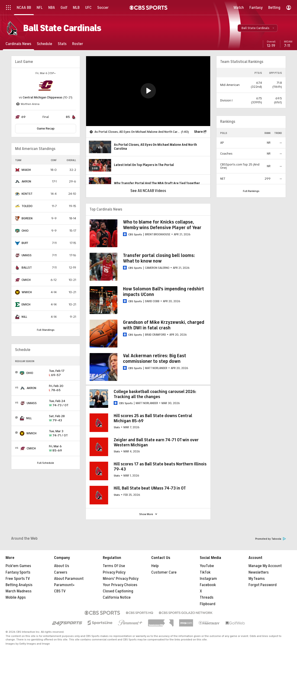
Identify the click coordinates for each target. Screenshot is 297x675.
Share (198, 132)
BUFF (25, 243)
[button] (258, 28)
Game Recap (46, 128)
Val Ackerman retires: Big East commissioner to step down (154, 358)
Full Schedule (45, 462)
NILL (24, 317)
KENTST (27, 194)
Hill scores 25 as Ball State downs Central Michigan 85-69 (153, 418)
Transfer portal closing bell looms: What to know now (159, 258)
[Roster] (77, 43)
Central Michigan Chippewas (42, 97)
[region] (148, 91)
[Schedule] (44, 43)
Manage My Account (265, 566)
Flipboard (207, 604)
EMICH (26, 304)
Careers (60, 572)
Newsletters (259, 572)
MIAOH (26, 170)
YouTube (207, 566)
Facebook (208, 585)
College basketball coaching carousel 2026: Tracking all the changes (155, 394)
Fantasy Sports (18, 572)
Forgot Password (263, 585)
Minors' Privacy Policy (121, 578)
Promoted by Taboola (270, 538)
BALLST (27, 267)
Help (155, 566)
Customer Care (164, 572)
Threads (206, 597)
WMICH (27, 292)
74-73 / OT (62, 403)
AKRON (26, 181)
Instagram (208, 578)
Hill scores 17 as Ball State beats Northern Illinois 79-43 (160, 466)
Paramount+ (64, 585)
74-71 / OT (62, 433)
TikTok (205, 572)
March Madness (19, 591)
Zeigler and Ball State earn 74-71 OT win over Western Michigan (156, 442)
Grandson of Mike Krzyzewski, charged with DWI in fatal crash (163, 325)
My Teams (257, 578)
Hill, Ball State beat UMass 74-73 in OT (150, 488)
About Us (61, 566)
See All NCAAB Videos (148, 190)
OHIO (25, 231)
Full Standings (46, 329)
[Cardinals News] (18, 43)
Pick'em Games (18, 566)
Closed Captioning (118, 591)
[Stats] (62, 43)
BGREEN (27, 218)
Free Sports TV (18, 578)
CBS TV (60, 591)
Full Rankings (251, 191)
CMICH (26, 280)
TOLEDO (27, 206)
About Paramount (69, 578)
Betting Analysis (19, 585)
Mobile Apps (16, 597)
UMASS (27, 255)
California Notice (117, 597)
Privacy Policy (114, 572)
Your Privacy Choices (120, 585)
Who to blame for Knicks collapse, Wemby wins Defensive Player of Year (162, 224)
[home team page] (45, 85)
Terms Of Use (114, 566)
